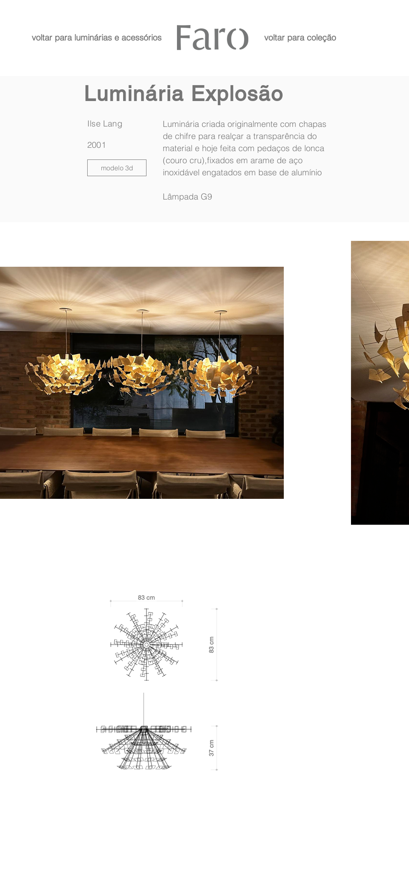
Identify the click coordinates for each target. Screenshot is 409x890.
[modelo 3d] (116, 167)
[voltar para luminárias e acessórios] (96, 37)
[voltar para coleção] (300, 37)
